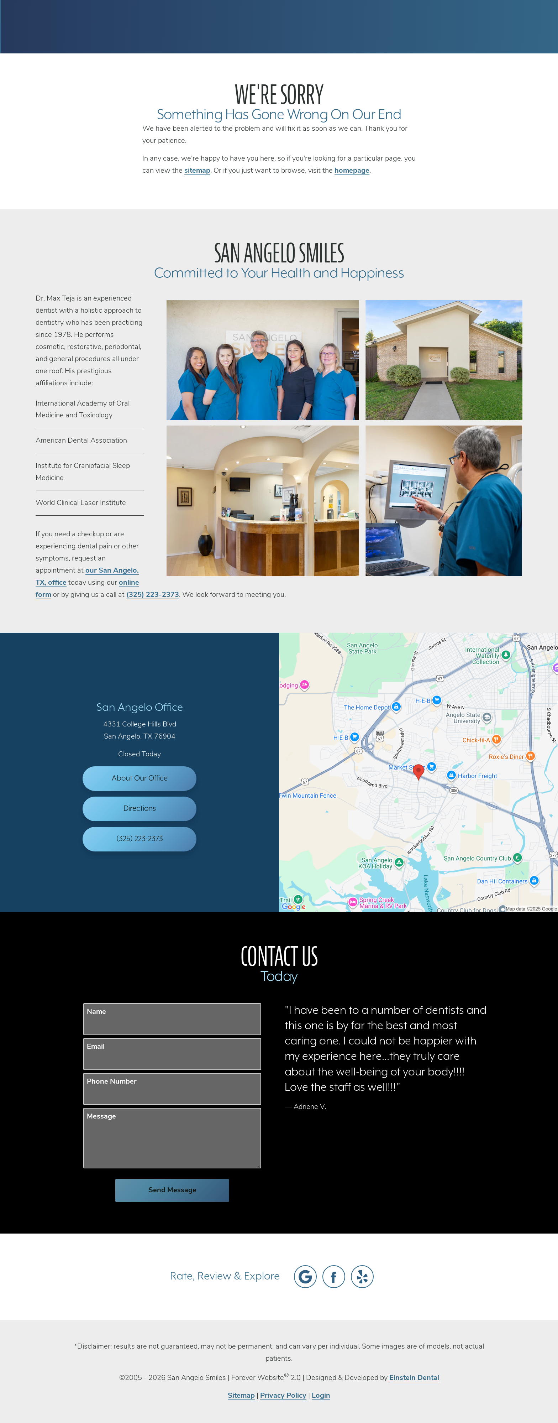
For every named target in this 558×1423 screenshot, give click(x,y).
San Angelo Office (139, 708)
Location (401, 26)
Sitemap (241, 1395)
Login (321, 1395)
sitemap (197, 170)
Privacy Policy (283, 1395)
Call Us (357, 26)
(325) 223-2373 (152, 595)
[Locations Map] (418, 772)
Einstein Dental (414, 1378)
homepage (352, 170)
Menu (494, 27)
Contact (448, 26)
